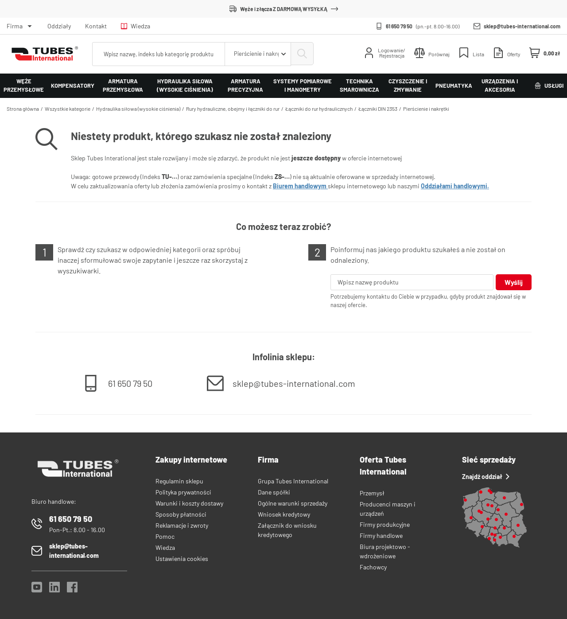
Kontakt (96, 26)
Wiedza (135, 26)
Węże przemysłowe (24, 85)
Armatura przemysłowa (123, 85)
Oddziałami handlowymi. (455, 186)
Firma (15, 26)
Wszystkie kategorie (67, 108)
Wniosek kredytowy (284, 514)
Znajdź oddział (485, 476)
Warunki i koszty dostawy (189, 503)
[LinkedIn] (54, 589)
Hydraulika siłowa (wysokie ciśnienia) (185, 85)
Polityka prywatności (183, 492)
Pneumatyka (453, 85)
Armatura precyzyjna (245, 85)
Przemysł (372, 493)
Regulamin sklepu (179, 481)
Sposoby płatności (180, 514)
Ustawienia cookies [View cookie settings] (181, 558)
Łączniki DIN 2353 (377, 108)
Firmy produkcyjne (385, 524)
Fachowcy (373, 567)
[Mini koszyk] (544, 53)
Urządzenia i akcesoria (500, 85)
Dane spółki (274, 492)
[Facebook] (72, 589)
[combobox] (257, 54)
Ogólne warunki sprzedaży (292, 503)
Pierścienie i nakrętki (426, 108)
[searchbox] (158, 54)
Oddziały (59, 26)
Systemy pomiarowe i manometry (302, 85)
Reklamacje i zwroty (181, 525)
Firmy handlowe (381, 535)
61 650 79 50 (399, 26)
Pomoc (165, 536)
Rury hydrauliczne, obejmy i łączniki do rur (233, 108)
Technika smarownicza (359, 85)
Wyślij (514, 282)
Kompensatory (72, 85)
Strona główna (23, 108)
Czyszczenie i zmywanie (407, 85)
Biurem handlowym (300, 186)
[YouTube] (36, 589)
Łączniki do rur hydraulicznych (319, 108)
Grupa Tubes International (293, 481)
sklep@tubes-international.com (522, 26)
